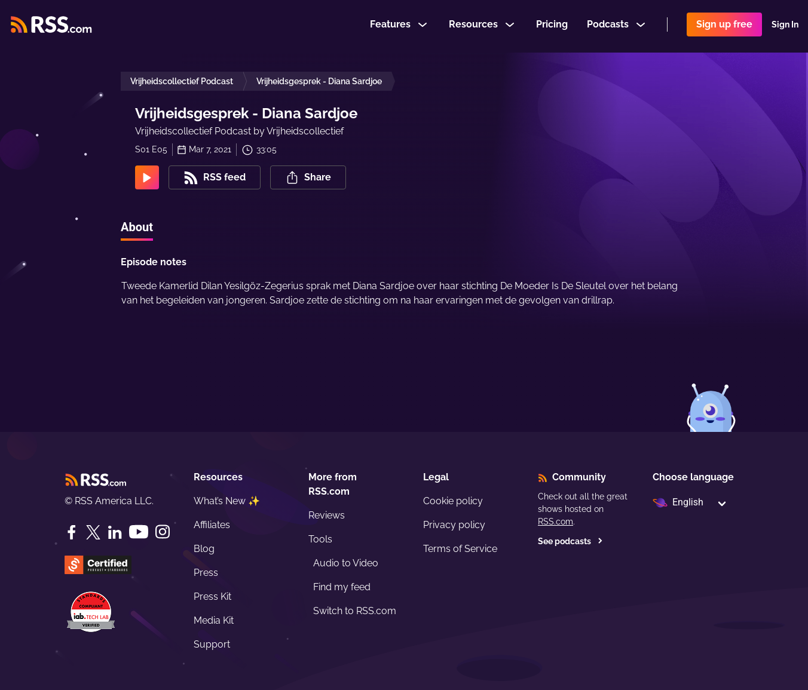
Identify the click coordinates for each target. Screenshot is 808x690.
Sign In (785, 26)
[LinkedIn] (115, 532)
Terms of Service (460, 548)
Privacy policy (454, 524)
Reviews (326, 515)
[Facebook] (72, 532)
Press (206, 572)
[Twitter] (93, 532)
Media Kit (214, 620)
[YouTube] (138, 532)
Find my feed (342, 587)
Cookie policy (453, 501)
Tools (320, 539)
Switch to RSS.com (354, 611)
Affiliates (212, 524)
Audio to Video (345, 563)
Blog (204, 548)
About (137, 227)
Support (212, 644)
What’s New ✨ (227, 501)
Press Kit (212, 596)
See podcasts (570, 541)
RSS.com (555, 521)
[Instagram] (162, 532)
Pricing (552, 26)
